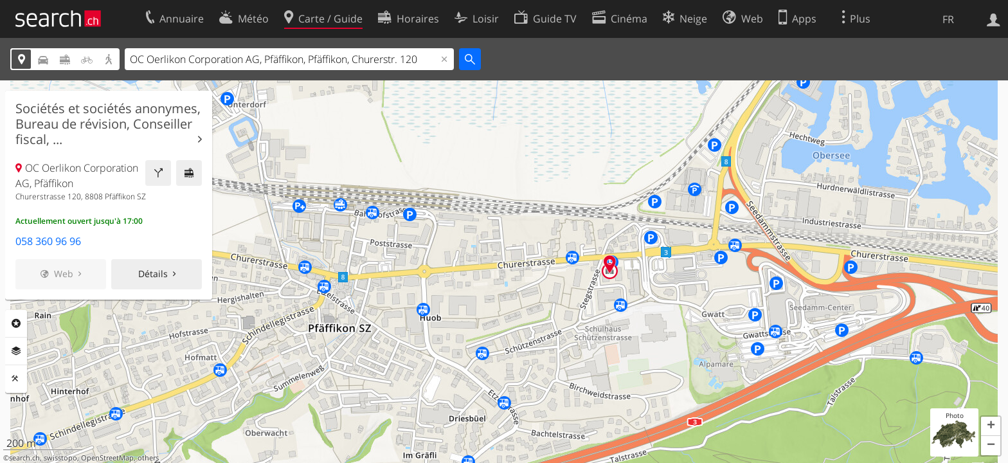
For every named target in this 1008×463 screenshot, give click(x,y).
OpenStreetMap (107, 457)
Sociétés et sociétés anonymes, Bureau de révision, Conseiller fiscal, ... (108, 124)
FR (948, 19)
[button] (990, 426)
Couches (16, 351)
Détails (153, 274)
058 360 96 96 (48, 241)
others (148, 457)
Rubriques (16, 323)
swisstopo (60, 457)
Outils (16, 378)
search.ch (24, 457)
